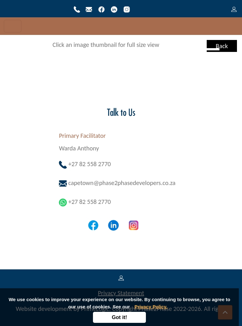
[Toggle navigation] (12, 26)
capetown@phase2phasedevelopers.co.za (117, 183)
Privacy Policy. (151, 306)
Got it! (119, 317)
